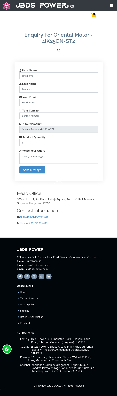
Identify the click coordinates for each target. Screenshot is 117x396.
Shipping (24, 311)
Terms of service (29, 298)
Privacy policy (27, 304)
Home (23, 292)
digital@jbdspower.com (34, 216)
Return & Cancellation (31, 317)
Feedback (25, 323)
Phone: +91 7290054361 (34, 223)
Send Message (32, 170)
